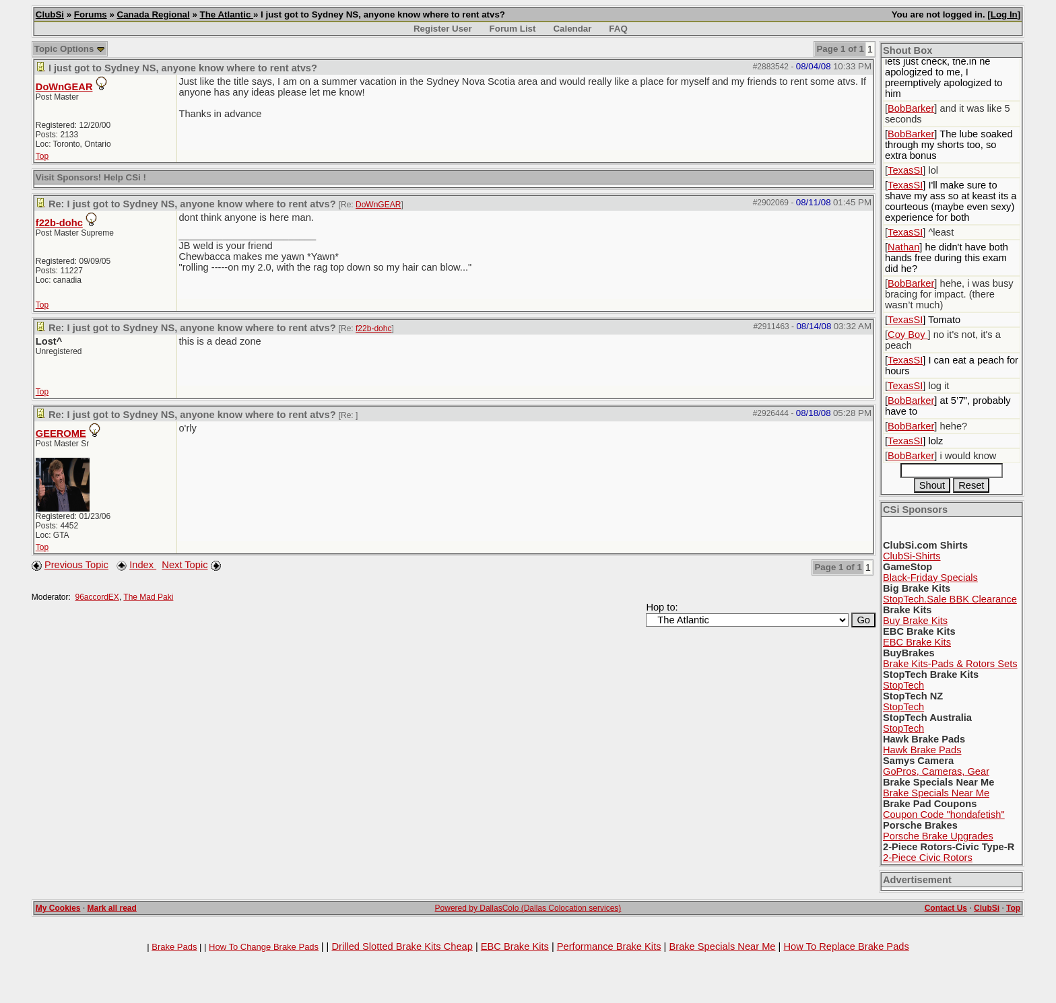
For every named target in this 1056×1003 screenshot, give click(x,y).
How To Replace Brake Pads (846, 946)
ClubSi (50, 14)
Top (42, 156)
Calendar (572, 29)
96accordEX (97, 597)
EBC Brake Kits (917, 642)
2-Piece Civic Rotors (927, 857)
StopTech (903, 685)
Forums (90, 14)
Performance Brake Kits (609, 946)
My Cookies (58, 908)
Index (142, 564)
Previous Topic (76, 564)
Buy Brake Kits (915, 620)
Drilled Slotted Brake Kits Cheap (401, 946)
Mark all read (112, 908)
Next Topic (184, 564)
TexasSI (905, 170)
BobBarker (911, 108)
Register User (443, 29)
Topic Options (69, 49)
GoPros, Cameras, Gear (936, 771)
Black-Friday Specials (930, 577)
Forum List (513, 29)
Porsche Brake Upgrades (938, 836)
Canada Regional (153, 14)
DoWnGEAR (64, 86)
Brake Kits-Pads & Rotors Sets (950, 663)
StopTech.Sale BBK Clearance (950, 599)
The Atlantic (226, 14)
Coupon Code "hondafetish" (944, 814)
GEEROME (61, 433)
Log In (1004, 14)
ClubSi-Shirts (912, 556)
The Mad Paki (148, 597)
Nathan (903, 247)
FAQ (618, 29)
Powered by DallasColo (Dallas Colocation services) (528, 908)
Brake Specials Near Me (936, 793)
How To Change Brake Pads (264, 947)
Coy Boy (907, 334)
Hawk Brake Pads (922, 750)
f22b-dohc (59, 222)
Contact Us (946, 908)
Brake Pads (174, 947)
